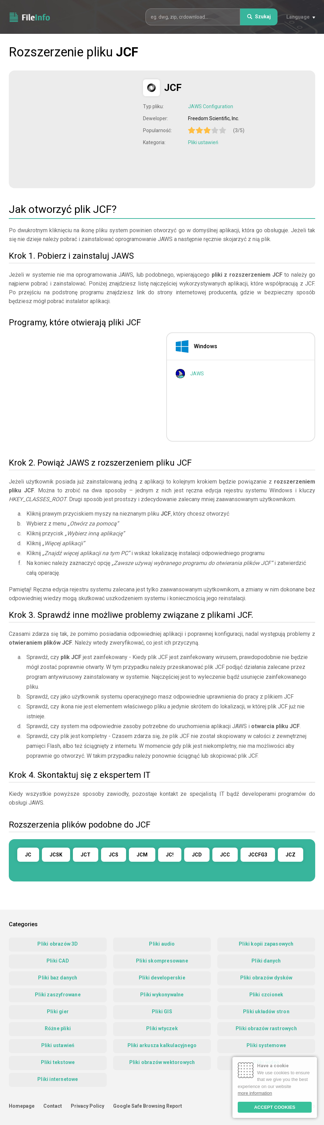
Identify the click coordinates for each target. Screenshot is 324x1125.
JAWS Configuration (210, 106)
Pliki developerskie (162, 977)
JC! (170, 854)
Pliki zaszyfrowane (58, 994)
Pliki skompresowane (162, 961)
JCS (113, 854)
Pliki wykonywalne (161, 994)
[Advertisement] (77, 128)
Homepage (22, 1106)
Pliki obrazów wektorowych (162, 1062)
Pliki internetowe (57, 1079)
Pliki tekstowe (58, 1062)
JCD (197, 854)
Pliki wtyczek (162, 1028)
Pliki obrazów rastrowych (266, 1028)
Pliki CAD (57, 961)
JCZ (290, 854)
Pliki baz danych (57, 977)
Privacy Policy (87, 1106)
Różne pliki (58, 1028)
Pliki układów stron (266, 1011)
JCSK (56, 854)
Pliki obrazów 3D (57, 944)
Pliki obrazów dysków (266, 977)
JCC (225, 854)
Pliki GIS (162, 1011)
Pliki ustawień (203, 142)
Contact (52, 1106)
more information (255, 1093)
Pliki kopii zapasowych (266, 944)
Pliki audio (162, 944)
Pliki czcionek (266, 994)
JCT (86, 854)
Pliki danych (266, 961)
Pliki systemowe (266, 1045)
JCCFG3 (257, 854)
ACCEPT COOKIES (274, 1107)
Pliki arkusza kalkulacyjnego (162, 1045)
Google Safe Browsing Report (147, 1106)
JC (28, 854)
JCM (142, 854)
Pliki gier (58, 1011)
